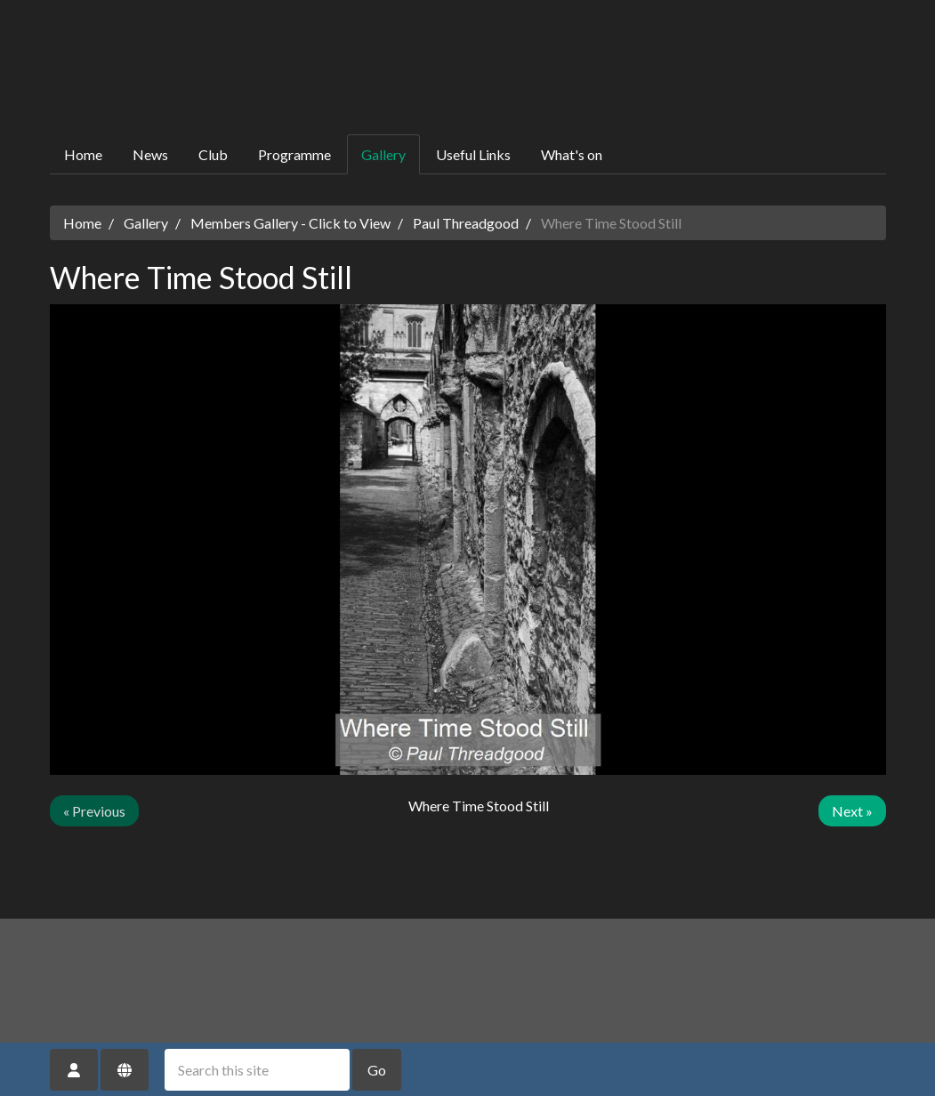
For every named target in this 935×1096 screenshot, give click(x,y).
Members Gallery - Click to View (290, 222)
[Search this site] (257, 1070)
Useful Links (473, 154)
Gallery (383, 154)
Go (376, 1069)
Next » (852, 810)
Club (213, 154)
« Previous (94, 810)
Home (83, 154)
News (150, 154)
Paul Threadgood (466, 222)
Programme (294, 154)
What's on (571, 154)
